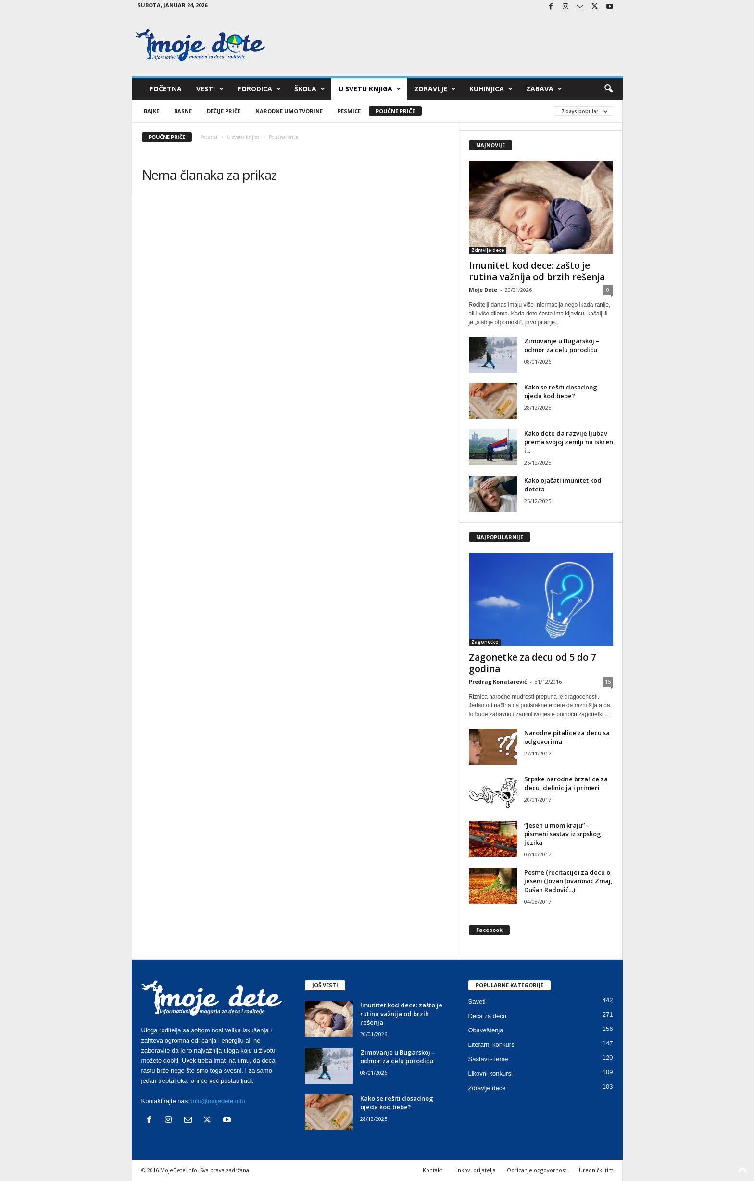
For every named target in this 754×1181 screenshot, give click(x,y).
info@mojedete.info (218, 1101)
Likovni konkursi (490, 1073)
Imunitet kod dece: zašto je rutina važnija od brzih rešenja (537, 271)
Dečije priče (223, 110)
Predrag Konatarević (498, 681)
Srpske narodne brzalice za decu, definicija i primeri (566, 783)
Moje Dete (483, 289)
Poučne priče (395, 110)
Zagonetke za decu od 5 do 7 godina (532, 663)
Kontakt (432, 1170)
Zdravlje (435, 89)
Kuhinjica (491, 89)
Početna (165, 88)
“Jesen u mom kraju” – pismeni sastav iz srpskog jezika (562, 834)
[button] (608, 89)
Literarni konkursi (492, 1044)
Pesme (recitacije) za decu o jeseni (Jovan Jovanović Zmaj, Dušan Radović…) (568, 881)
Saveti (477, 1001)
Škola (309, 89)
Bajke (151, 110)
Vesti (210, 89)
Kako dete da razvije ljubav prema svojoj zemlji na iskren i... (568, 442)
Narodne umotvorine (289, 110)
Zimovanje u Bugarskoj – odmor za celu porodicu (561, 345)
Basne (183, 110)
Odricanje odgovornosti (537, 1170)
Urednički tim (596, 1170)
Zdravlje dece (487, 250)
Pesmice (349, 110)
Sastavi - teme (488, 1059)
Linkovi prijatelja (474, 1170)
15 (608, 681)
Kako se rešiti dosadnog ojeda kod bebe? (560, 391)
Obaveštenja (485, 1030)
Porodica (259, 89)
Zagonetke (484, 642)
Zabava (544, 89)
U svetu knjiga (370, 89)
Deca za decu (487, 1015)
